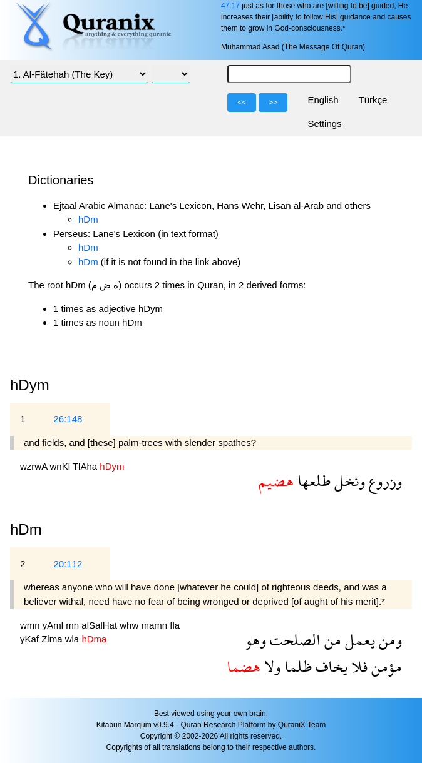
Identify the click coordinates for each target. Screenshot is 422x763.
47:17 (230, 5)
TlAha (86, 466)
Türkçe (373, 99)
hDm (88, 219)
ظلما (296, 666)
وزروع (383, 480)
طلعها (312, 480)
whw (130, 625)
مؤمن (385, 666)
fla (175, 625)
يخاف (329, 666)
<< (241, 102)
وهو (255, 639)
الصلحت (293, 639)
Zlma (53, 639)
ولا (270, 666)
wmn (31, 625)
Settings (324, 123)
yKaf (30, 639)
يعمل (358, 639)
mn (73, 625)
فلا (357, 666)
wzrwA (35, 466)
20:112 (67, 563)
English (322, 99)
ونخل (348, 480)
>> (273, 102)
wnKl (61, 466)
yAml (54, 625)
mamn (155, 625)
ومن (388, 639)
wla (73, 639)
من (331, 639)
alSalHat (100, 625)
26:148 (67, 418)
